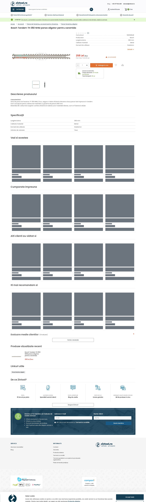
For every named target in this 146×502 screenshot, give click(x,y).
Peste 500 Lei (17, 15)
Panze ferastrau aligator (18, 372)
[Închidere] (134, 20)
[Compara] (122, 65)
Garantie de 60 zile (85, 15)
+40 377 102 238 (117, 4)
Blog (108, 4)
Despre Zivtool (73, 405)
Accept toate (129, 488)
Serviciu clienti (51, 15)
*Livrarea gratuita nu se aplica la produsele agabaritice (66, 459)
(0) (88, 33)
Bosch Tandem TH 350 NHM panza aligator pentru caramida (32, 353)
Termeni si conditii (59, 455)
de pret (131, 15)
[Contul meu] (113, 9)
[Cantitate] (82, 65)
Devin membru (118, 423)
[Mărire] (87, 65)
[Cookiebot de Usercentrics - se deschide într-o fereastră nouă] (12, 498)
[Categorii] (18, 9)
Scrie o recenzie (73, 340)
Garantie (125, 15)
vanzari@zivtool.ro (129, 4)
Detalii (27, 497)
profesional (60, 15)
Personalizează (130, 494)
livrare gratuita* (27, 15)
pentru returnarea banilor (99, 15)
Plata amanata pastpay (60, 463)
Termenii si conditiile (82, 422)
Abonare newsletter (17, 447)
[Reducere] (78, 65)
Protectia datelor (58, 452)
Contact (55, 447)
